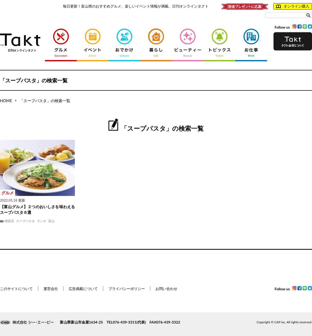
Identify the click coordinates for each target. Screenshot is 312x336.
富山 (51, 221)
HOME (6, 100)
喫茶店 (9, 221)
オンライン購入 (292, 6)
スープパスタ (25, 221)
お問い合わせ (166, 288)
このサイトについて (16, 288)
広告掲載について (83, 288)
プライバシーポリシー (126, 288)
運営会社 (50, 288)
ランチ (41, 221)
